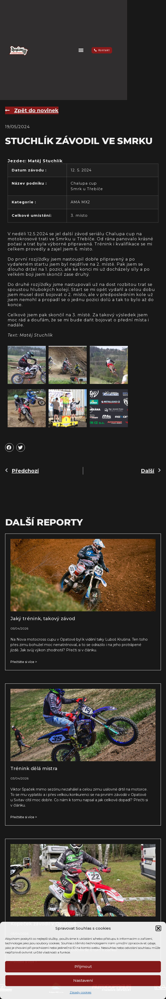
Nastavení (83, 980)
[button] (158, 928)
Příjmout (83, 966)
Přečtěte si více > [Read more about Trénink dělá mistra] (23, 817)
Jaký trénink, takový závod (42, 618)
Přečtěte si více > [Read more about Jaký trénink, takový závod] (23, 662)
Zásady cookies (80, 992)
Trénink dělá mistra (34, 768)
